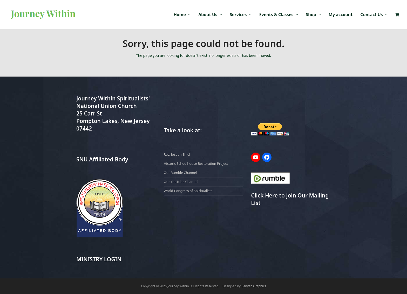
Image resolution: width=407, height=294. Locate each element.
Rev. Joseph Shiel (177, 154)
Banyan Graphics (253, 286)
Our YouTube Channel (181, 181)
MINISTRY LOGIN (98, 259)
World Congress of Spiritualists (188, 190)
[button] (397, 14)
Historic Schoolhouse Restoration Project (196, 163)
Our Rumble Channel (180, 172)
